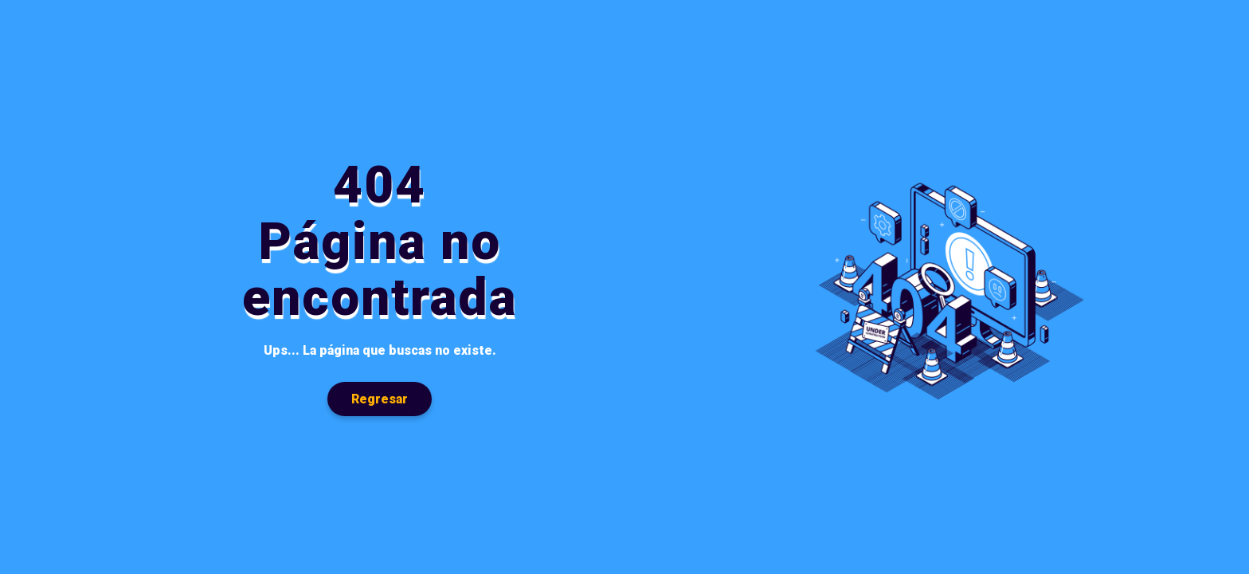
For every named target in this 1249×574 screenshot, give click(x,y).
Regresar (379, 399)
